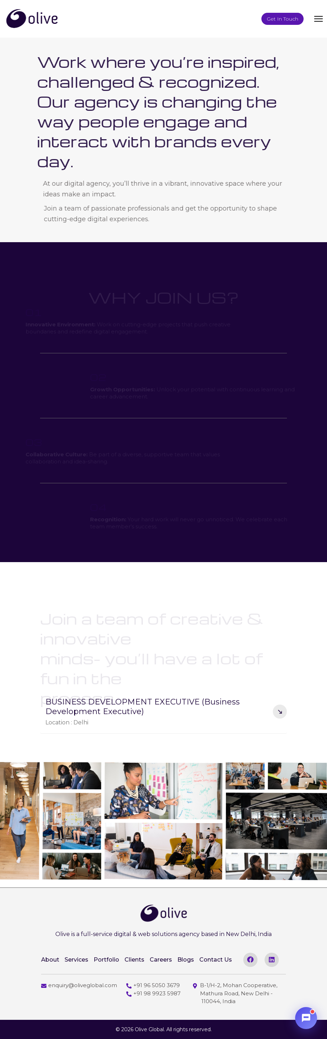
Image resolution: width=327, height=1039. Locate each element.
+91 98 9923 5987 (153, 993)
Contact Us (215, 959)
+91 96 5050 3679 (153, 985)
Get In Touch (282, 19)
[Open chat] (306, 1018)
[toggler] (318, 18)
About (50, 959)
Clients (134, 959)
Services (76, 959)
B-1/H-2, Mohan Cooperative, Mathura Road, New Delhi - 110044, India (235, 993)
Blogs (185, 959)
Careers (161, 959)
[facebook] (250, 960)
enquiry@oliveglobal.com (79, 985)
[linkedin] (272, 960)
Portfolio (106, 959)
